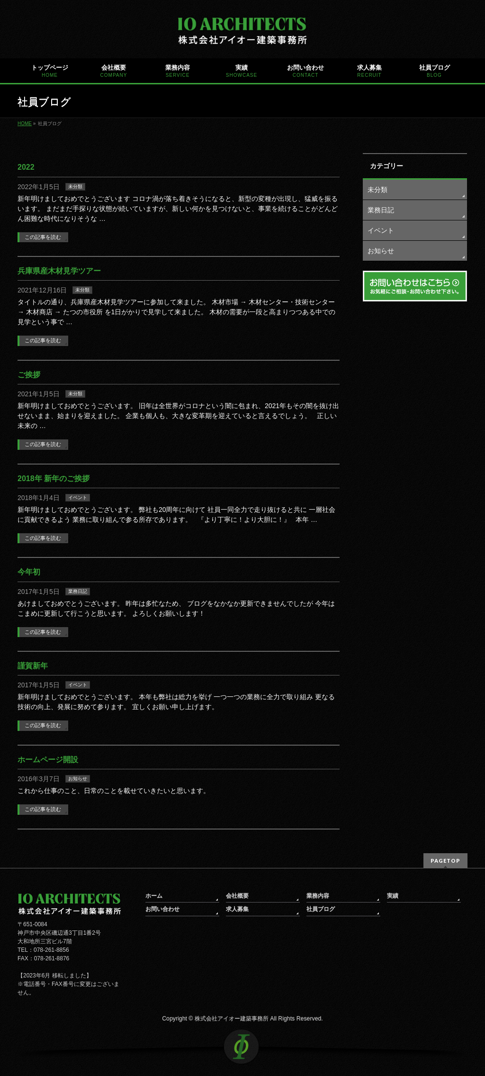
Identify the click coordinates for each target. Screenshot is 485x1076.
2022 (26, 167)
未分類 (75, 186)
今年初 (29, 572)
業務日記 (77, 591)
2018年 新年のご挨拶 (54, 478)
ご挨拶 (29, 375)
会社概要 (237, 896)
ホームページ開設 (48, 760)
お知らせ (77, 778)
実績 (392, 896)
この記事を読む (43, 237)
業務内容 (317, 896)
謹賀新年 (33, 666)
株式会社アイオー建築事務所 (232, 1018)
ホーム (153, 896)
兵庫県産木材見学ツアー (59, 271)
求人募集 (237, 909)
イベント (77, 497)
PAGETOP (445, 860)
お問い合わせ (162, 909)
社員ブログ (320, 909)
